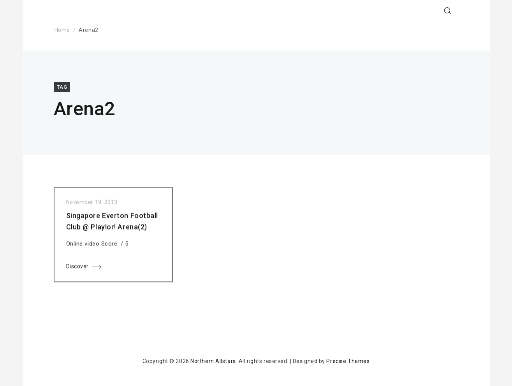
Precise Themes (347, 361)
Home (62, 30)
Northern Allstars (213, 361)
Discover (77, 268)
